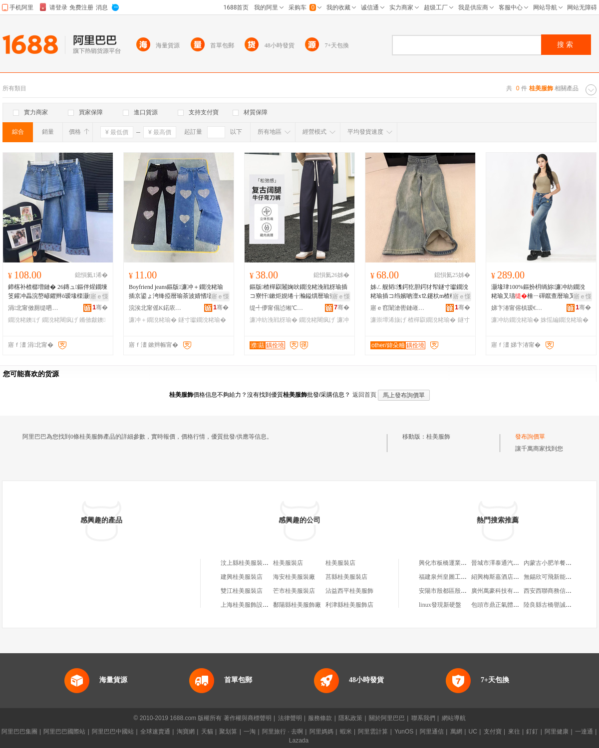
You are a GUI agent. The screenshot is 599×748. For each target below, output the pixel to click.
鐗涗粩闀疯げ (60, 319)
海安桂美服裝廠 (294, 576)
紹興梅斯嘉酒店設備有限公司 (510, 576)
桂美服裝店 (288, 562)
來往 (514, 731)
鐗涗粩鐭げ (24, 319)
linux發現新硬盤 (440, 604)
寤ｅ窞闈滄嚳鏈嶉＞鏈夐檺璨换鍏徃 (397, 307)
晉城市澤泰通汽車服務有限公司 (513, 562)
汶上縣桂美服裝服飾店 (251, 562)
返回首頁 (364, 394)
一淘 (250, 731)
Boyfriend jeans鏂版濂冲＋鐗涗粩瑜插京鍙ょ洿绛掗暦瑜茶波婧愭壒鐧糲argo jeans (178, 291)
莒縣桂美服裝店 (346, 576)
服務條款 (320, 718)
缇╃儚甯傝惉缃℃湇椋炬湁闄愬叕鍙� (277, 307)
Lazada (298, 740)
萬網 (456, 731)
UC (473, 731)
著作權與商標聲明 (248, 718)
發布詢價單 (530, 436)
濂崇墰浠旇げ (388, 319)
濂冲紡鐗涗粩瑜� (515, 319)
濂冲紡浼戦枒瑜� (274, 319)
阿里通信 (432, 731)
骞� (100, 307)
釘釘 (532, 731)
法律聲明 (290, 718)
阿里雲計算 (373, 731)
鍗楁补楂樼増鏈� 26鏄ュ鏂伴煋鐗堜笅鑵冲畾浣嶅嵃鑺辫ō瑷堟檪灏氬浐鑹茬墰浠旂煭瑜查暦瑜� (57, 291)
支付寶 (493, 731)
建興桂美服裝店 (242, 576)
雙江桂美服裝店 (242, 590)
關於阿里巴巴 (387, 718)
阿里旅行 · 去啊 (282, 731)
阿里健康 (557, 731)
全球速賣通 (155, 731)
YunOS (403, 731)
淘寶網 (186, 731)
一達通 (584, 731)
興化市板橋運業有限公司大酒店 (461, 562)
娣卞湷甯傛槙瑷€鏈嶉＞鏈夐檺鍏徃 (518, 307)
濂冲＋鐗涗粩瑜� (153, 319)
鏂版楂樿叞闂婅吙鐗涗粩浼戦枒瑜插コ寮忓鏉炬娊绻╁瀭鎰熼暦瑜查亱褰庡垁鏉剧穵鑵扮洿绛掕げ (298, 291)
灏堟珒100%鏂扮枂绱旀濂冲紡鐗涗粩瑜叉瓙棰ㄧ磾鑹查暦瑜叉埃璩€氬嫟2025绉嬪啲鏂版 (539, 291)
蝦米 (346, 731)
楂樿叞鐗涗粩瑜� (432, 319)
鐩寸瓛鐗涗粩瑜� (202, 319)
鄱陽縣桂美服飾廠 (297, 604)
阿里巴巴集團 (19, 731)
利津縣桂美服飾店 (349, 604)
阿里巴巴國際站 (64, 731)
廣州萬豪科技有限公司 (501, 590)
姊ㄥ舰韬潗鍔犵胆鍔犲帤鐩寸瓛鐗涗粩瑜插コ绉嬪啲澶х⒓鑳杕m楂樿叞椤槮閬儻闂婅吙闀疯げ (420, 291)
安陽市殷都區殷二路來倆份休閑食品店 (470, 590)
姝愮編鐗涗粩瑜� (565, 319)
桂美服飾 (438, 436)
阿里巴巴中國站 (113, 731)
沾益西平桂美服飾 (349, 590)
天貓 (207, 731)
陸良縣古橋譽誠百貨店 (554, 604)
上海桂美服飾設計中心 (251, 604)
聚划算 (228, 731)
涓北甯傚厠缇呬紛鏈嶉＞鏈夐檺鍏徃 (35, 307)
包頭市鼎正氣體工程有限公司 (510, 604)
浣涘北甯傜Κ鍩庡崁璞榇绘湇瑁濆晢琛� (156, 307)
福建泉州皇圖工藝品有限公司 (458, 576)
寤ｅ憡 (99, 296)
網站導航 (454, 718)
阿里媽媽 (321, 731)
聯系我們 (423, 718)
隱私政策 (350, 718)
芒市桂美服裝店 (294, 590)
